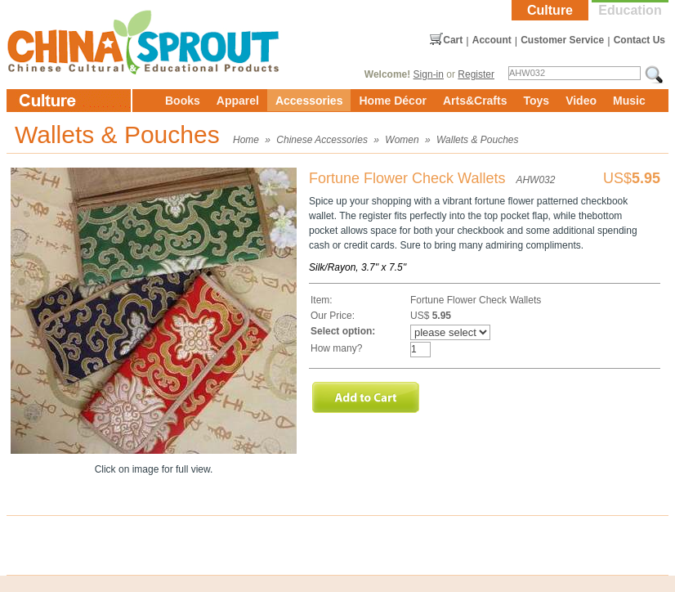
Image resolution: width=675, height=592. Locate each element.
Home (246, 140)
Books (182, 100)
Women (401, 140)
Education (629, 10)
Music (629, 100)
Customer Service (562, 40)
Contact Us (639, 40)
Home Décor (392, 100)
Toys (536, 100)
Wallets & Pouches (477, 140)
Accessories (309, 100)
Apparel (238, 100)
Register (476, 74)
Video (581, 100)
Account (492, 40)
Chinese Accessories (322, 140)
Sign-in (428, 74)
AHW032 (535, 180)
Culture (550, 10)
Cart (453, 40)
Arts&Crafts (475, 100)
